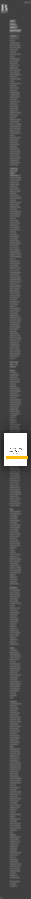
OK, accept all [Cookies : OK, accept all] (17, 458)
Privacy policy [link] (13, 462)
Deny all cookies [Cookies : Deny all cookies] (13, 460)
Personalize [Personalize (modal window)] (13, 461)
